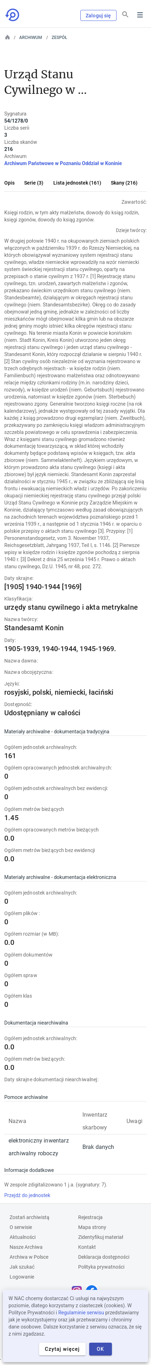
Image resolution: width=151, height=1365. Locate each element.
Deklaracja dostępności (103, 1257)
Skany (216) (124, 183)
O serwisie (21, 1227)
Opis (9, 183)
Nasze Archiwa (26, 1247)
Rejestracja (90, 1217)
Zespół (59, 37)
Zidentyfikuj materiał (100, 1237)
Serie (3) (33, 183)
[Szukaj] (125, 14)
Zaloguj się (98, 15)
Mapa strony (92, 1227)
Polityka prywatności (101, 1267)
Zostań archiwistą (29, 1217)
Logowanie (22, 1277)
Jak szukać (22, 1267)
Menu (140, 14)
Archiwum (30, 37)
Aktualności (23, 1237)
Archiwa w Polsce (29, 1257)
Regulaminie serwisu (81, 1312)
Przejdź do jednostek (27, 1195)
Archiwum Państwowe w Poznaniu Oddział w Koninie (63, 163)
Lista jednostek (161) (77, 183)
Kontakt (87, 1247)
